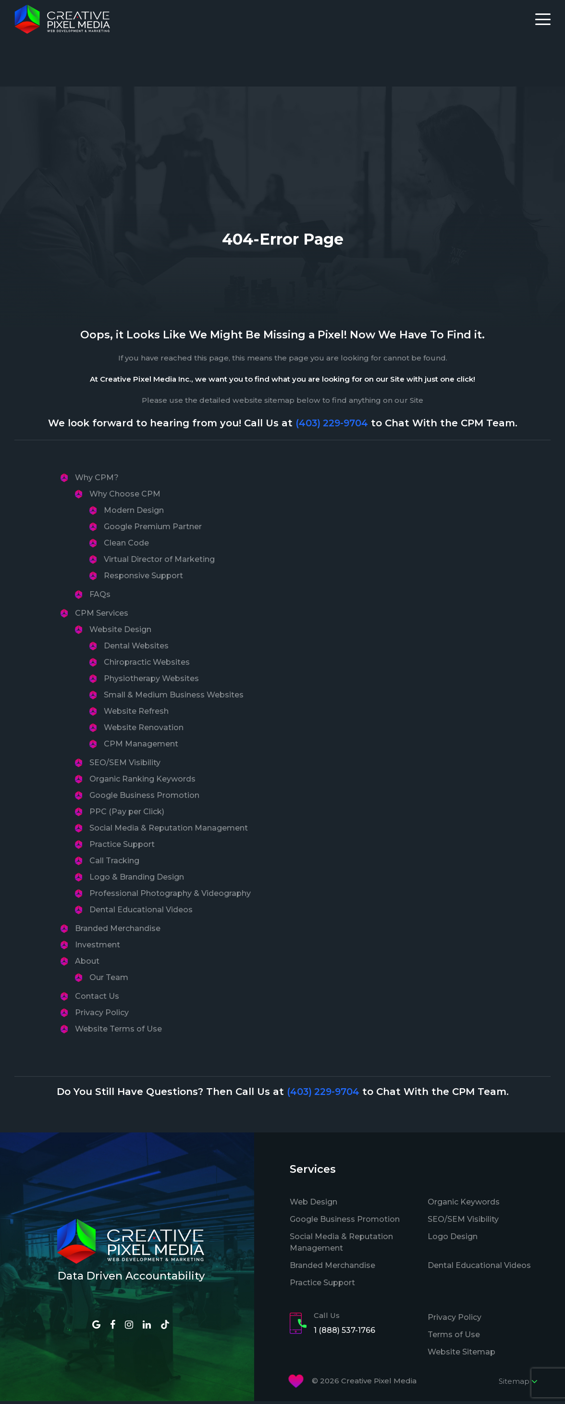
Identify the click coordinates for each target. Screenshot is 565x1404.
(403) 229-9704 (331, 425)
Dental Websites (136, 648)
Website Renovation (144, 729)
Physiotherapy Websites (151, 680)
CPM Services (101, 615)
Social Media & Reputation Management (168, 830)
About (87, 963)
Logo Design (453, 1238)
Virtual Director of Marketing (159, 561)
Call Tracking (114, 863)
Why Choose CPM (124, 496)
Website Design (120, 631)
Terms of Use (454, 1337)
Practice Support (122, 846)
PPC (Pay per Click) (126, 814)
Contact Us (97, 998)
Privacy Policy (102, 1014)
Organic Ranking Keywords (142, 781)
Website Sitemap (461, 1354)
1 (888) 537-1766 (344, 1333)
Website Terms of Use (118, 1031)
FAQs (100, 596)
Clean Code (126, 545)
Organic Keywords (464, 1204)
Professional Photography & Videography (170, 895)
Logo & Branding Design (136, 879)
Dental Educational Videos (141, 912)
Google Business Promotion (144, 797)
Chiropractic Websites (147, 664)
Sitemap (518, 1384)
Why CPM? (97, 480)
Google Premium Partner (153, 529)
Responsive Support (143, 578)
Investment (97, 947)
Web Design (313, 1204)
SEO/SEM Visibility (124, 765)
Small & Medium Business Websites (174, 697)
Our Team (108, 979)
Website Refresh (136, 713)
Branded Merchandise (117, 930)
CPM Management (141, 746)
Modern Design (134, 512)
